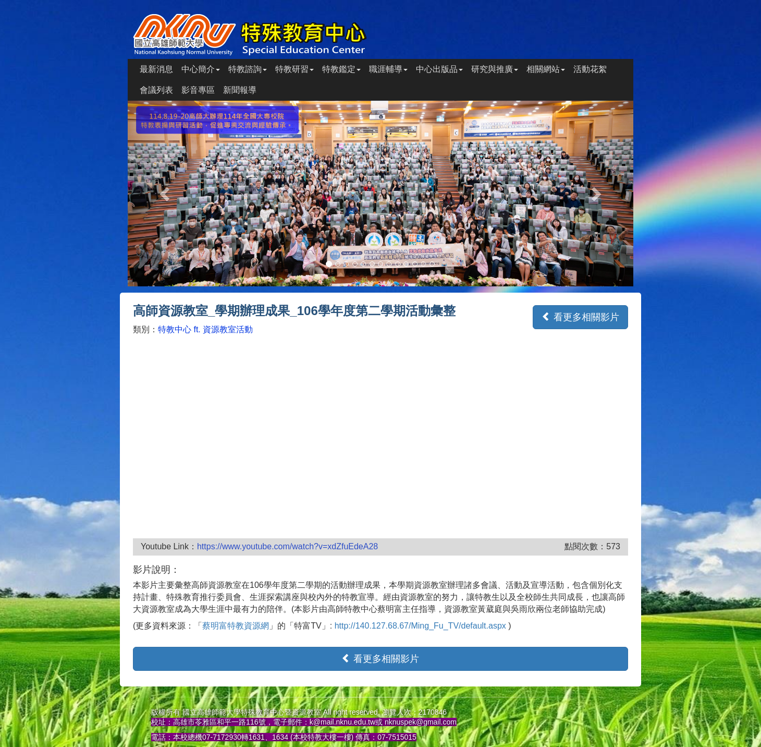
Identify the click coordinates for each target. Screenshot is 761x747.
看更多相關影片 (580, 316)
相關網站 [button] (545, 69)
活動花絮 (590, 69)
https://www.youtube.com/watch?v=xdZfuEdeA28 (287, 546)
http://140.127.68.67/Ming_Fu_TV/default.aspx (422, 625)
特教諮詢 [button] (247, 69)
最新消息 (156, 69)
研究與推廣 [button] (494, 69)
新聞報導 (239, 90)
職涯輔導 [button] (388, 69)
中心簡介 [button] (200, 69)
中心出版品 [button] (439, 69)
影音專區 (198, 90)
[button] (166, 193)
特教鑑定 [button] (341, 69)
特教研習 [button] (294, 69)
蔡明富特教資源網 (235, 625)
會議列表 (156, 90)
